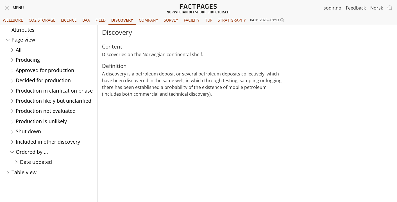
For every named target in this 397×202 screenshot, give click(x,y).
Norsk (376, 8)
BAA (86, 20)
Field (101, 20)
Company (148, 20)
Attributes (23, 29)
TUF (208, 20)
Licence (69, 20)
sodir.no (332, 8)
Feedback (356, 8)
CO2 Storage (42, 20)
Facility (191, 20)
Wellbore (13, 20)
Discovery (122, 20)
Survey (171, 20)
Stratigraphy (232, 20)
